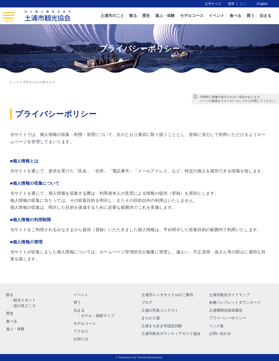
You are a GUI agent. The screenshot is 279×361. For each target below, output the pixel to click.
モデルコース (192, 15)
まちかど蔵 (150, 318)
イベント (216, 15)
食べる (235, 15)
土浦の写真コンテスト (159, 310)
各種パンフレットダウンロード (235, 302)
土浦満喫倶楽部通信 (225, 310)
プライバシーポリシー (227, 318)
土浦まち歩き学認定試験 (161, 326)
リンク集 (216, 326)
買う (250, 15)
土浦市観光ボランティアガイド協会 (171, 333)
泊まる (265, 15)
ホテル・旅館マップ (97, 316)
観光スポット (24, 300)
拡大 (243, 4)
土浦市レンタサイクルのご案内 (167, 295)
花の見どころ (24, 306)
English (262, 4)
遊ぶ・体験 (165, 15)
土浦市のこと (112, 15)
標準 (231, 4)
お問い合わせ (220, 333)
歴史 (146, 15)
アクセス (81, 331)
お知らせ (81, 339)
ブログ (146, 302)
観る (133, 15)
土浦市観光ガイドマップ (229, 295)
